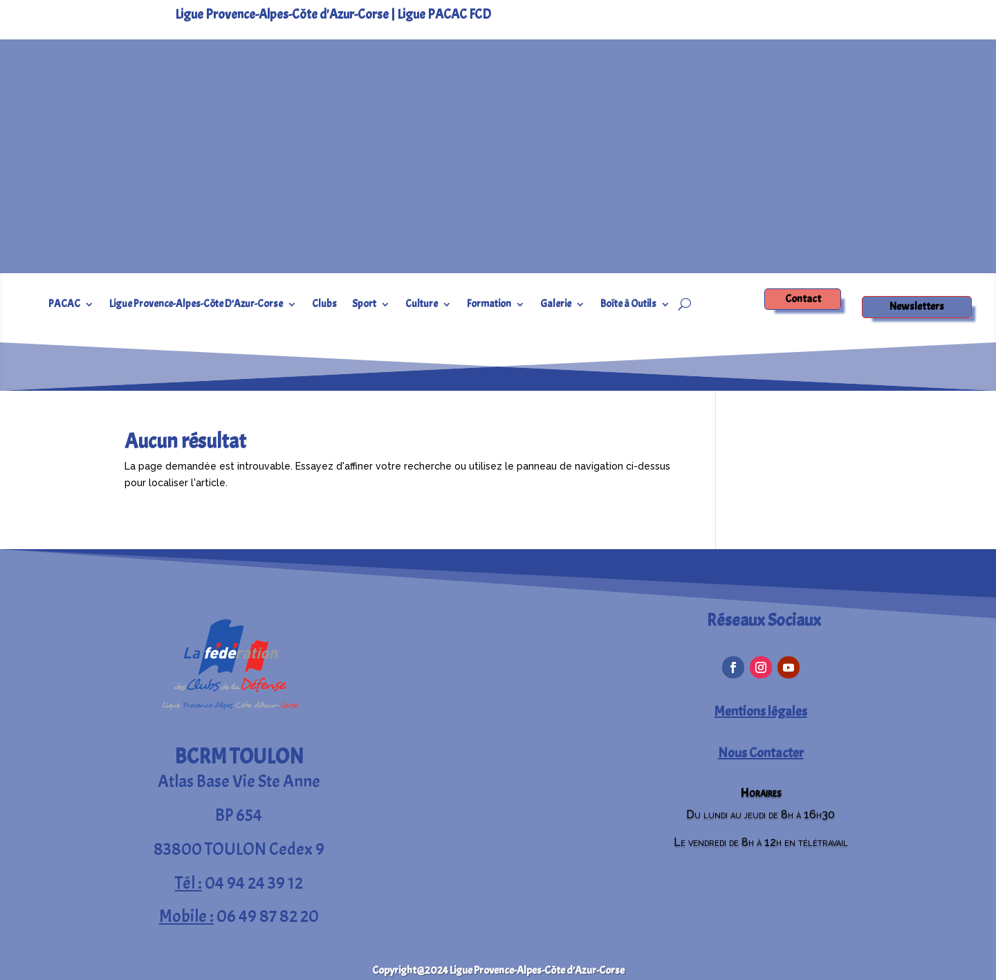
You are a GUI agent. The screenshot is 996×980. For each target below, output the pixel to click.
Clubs (324, 305)
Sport (364, 305)
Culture (421, 305)
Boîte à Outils (628, 305)
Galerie (555, 305)
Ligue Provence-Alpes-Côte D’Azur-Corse (196, 305)
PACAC (64, 305)
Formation (489, 305)
